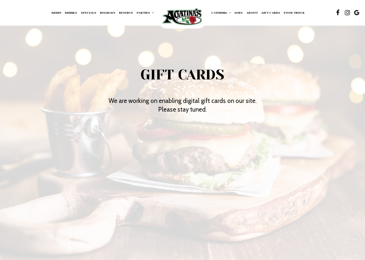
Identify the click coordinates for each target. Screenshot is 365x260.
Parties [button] (145, 12)
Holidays (107, 12)
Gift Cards (270, 12)
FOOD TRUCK (294, 12)
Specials (88, 12)
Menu (56, 12)
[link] (182, 17)
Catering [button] (221, 12)
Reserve (126, 12)
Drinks (71, 12)
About (252, 12)
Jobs (238, 12)
